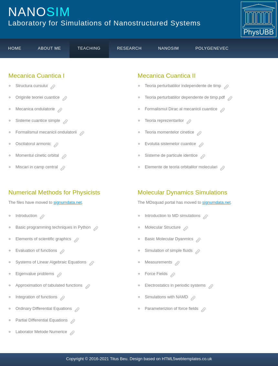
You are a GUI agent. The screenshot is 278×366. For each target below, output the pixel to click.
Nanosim (168, 48)
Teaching (89, 48)
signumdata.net (67, 202)
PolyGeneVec (212, 48)
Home (14, 48)
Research (129, 48)
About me (49, 48)
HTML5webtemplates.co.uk (187, 358)
